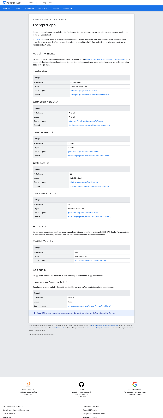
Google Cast (47, 3)
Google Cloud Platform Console (94, 414)
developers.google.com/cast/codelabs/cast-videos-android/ (89, 156)
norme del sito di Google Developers (97, 328)
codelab (56, 8)
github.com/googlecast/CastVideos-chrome (83, 213)
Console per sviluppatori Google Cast (16, 410)
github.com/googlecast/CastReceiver (84, 90)
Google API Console (90, 410)
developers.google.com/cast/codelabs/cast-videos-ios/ (89, 186)
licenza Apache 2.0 (57, 328)
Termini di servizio (9, 414)
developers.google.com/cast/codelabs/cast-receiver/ (90, 95)
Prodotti (46, 19)
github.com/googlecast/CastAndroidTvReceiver (86, 121)
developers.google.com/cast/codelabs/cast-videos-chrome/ (89, 217)
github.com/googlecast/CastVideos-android (83, 152)
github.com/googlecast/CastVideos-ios (84, 182)
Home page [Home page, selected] (33, 3)
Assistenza (67, 8)
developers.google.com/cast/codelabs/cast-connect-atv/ (89, 125)
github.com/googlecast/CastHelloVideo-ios (90, 260)
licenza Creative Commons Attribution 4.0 (104, 325)
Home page (7, 8)
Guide (18, 8)
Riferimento (29, 8)
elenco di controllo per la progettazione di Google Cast (106, 59)
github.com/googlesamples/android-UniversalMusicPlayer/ (89, 306)
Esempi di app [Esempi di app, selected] (43, 8)
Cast (14, 2)
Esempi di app (62, 19)
